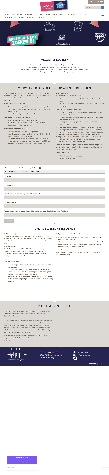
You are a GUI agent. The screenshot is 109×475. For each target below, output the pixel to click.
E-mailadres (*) (9, 256)
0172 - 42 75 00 (80, 461)
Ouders (39, 14)
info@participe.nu (82, 464)
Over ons (31, 18)
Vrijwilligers (71, 14)
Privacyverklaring (47, 467)
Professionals (10, 18)
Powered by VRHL (96, 473)
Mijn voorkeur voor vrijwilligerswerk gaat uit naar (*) (22, 239)
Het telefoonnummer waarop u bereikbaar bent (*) (22, 265)
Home (7, 14)
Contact (40, 18)
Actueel (21, 18)
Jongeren (29, 14)
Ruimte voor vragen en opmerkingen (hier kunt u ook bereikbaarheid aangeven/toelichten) (37, 282)
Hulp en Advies (17, 14)
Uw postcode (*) (10, 274)
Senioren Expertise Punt (53, 14)
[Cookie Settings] (2, 472)
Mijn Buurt (83, 14)
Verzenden (9, 292)
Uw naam (7, 248)
